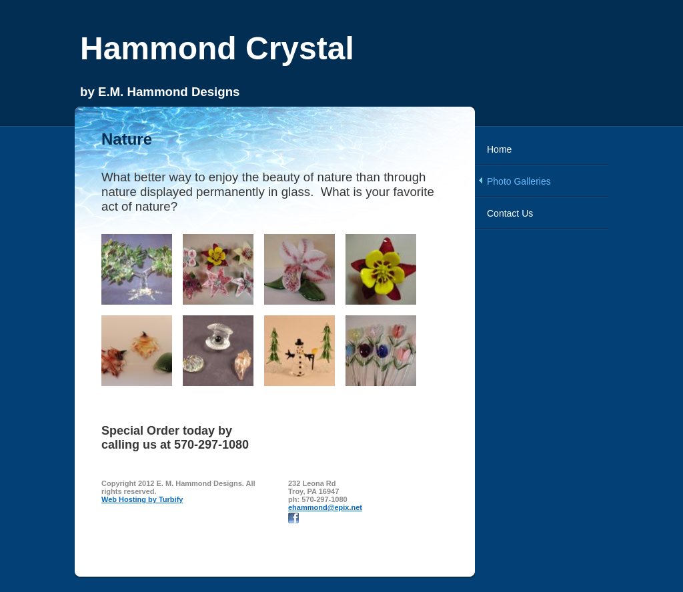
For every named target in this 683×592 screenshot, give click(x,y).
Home (499, 149)
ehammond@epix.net (325, 507)
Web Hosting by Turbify (142, 499)
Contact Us (510, 213)
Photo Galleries (519, 181)
